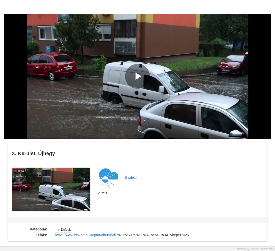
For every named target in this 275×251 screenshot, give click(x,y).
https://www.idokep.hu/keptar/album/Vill (85, 235)
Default (63, 229)
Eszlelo (130, 177)
